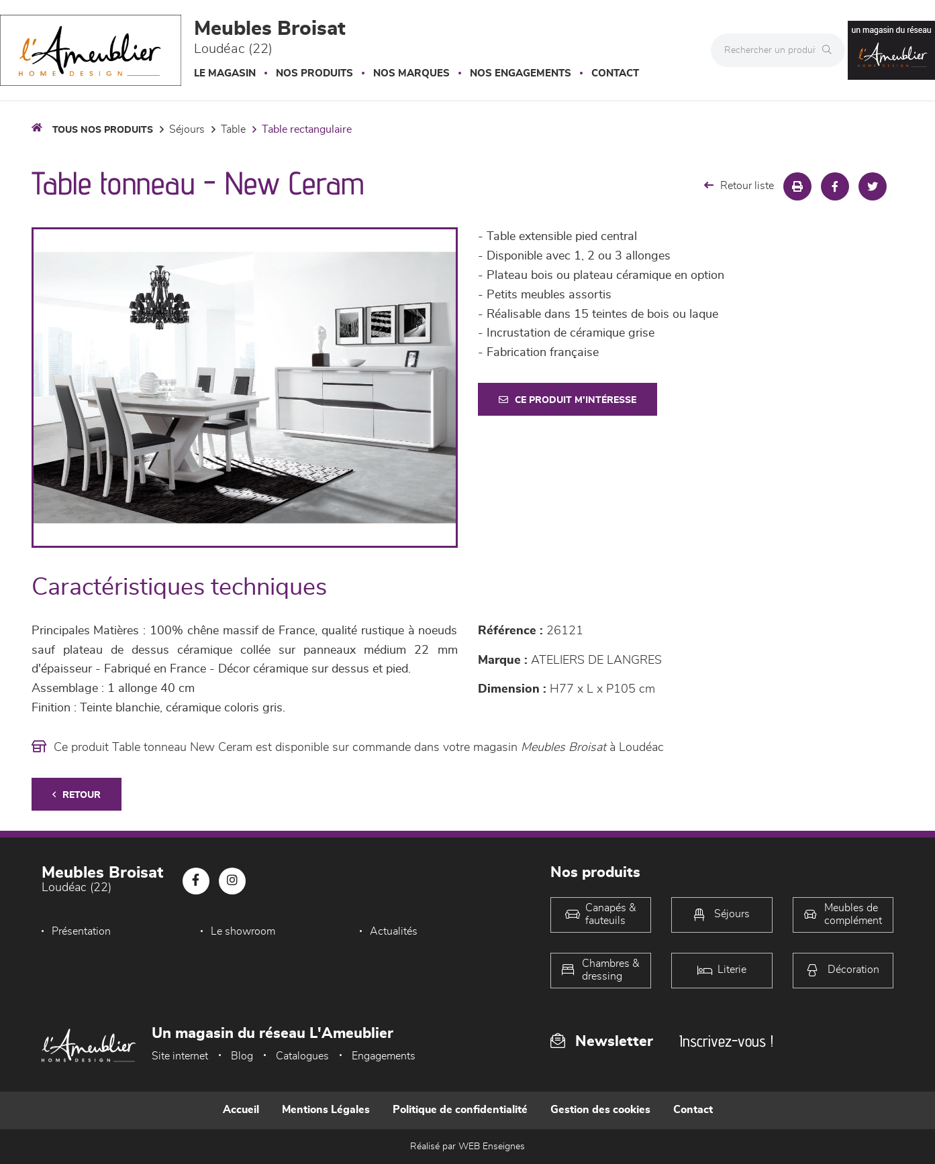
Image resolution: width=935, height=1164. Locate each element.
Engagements (383, 1056)
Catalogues (302, 1056)
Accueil (241, 1109)
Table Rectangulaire (307, 129)
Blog (242, 1056)
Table (233, 129)
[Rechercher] (830, 50)
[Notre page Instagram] (232, 881)
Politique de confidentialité (460, 1109)
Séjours (187, 129)
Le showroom (243, 931)
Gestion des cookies (600, 1109)
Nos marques (411, 73)
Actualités (393, 931)
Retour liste (739, 185)
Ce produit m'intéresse (567, 400)
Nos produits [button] (314, 73)
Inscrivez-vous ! (726, 1041)
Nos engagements (520, 73)
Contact (615, 73)
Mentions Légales (326, 1109)
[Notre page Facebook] (196, 881)
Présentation (81, 931)
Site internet (180, 1056)
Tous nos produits (102, 130)
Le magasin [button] (225, 73)
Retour (76, 795)
